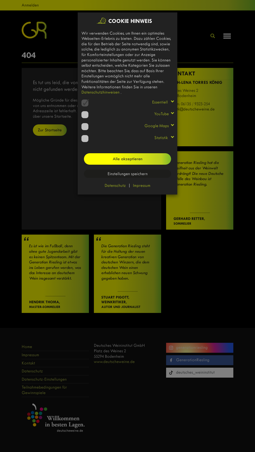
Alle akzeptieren (127, 158)
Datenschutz (115, 185)
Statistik (161, 137)
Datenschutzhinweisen (101, 92)
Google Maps (156, 125)
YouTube (161, 113)
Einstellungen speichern (128, 173)
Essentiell (160, 102)
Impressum (141, 185)
